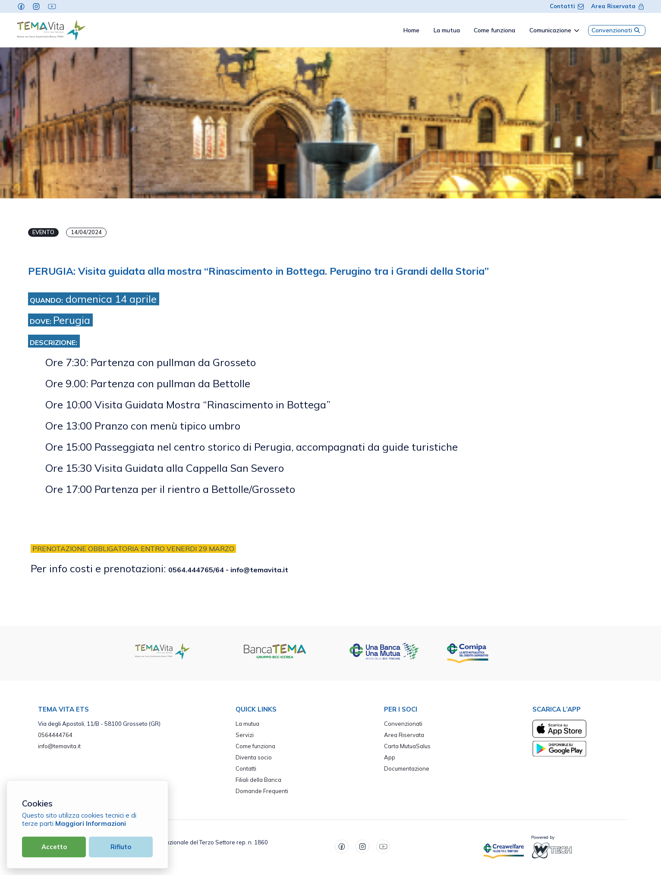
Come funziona (255, 746)
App (389, 757)
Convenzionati (617, 30)
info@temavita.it (59, 746)
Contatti (567, 6)
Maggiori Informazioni (90, 823)
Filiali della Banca (258, 779)
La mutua (247, 723)
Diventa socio (254, 757)
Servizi (245, 734)
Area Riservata (618, 6)
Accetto (54, 847)
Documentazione (406, 768)
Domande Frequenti (262, 790)
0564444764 (55, 734)
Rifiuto (120, 847)
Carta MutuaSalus (407, 746)
